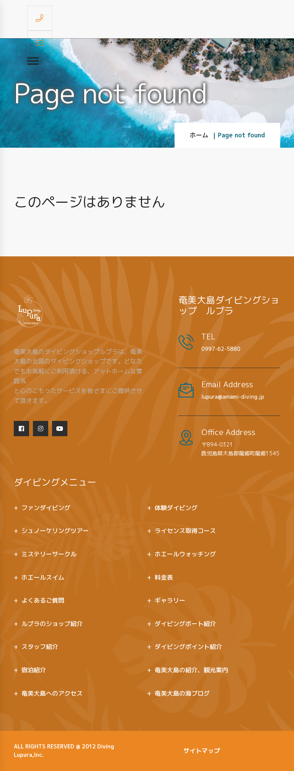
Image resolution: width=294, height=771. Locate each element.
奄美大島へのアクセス (52, 693)
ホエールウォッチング (185, 554)
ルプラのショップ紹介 (52, 623)
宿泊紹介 (33, 670)
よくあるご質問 (42, 600)
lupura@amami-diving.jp (232, 396)
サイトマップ (201, 751)
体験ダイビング (176, 508)
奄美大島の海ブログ (182, 693)
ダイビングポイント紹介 (188, 646)
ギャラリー (170, 600)
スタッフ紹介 (39, 646)
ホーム (199, 135)
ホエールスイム (42, 577)
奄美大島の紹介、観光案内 (191, 670)
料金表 (164, 577)
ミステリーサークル (49, 554)
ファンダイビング (45, 508)
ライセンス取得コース (185, 530)
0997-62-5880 (220, 348)
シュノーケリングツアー (55, 530)
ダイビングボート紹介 (185, 623)
